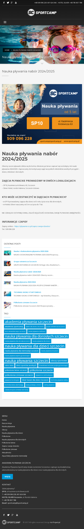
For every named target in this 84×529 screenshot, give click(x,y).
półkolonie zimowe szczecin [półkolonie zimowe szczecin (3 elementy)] (19, 375)
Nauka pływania (8, 426)
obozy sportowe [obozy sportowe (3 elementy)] (59, 360)
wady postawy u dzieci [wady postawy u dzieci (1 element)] (33, 385)
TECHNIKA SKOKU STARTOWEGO (27, 292)
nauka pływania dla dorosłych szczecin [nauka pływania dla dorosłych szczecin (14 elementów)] (36, 336)
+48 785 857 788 (76, 2)
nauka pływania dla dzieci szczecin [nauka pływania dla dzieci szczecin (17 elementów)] (34, 346)
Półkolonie (6, 436)
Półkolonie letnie (8, 442)
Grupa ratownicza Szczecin (25, 261)
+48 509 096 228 (40, 2)
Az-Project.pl (55, 522)
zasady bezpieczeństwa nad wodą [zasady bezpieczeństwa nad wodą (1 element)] (16, 390)
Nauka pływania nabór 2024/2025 (27, 272)
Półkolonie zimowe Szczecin (25, 302)
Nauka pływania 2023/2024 (25, 282)
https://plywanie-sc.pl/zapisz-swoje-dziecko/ (32, 226)
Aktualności (6, 452)
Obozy (4, 429)
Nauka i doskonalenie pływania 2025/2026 (31, 251)
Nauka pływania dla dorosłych (14, 439)
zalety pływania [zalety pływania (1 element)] (49, 385)
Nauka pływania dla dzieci (12, 433)
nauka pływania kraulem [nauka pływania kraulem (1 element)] (49, 351)
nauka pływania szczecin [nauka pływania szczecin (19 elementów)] (26, 360)
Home (7, 50)
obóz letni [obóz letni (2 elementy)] (9, 365)
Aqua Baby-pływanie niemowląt (14, 456)
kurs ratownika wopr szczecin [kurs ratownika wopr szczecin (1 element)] (15, 331)
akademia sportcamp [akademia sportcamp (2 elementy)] (14, 326)
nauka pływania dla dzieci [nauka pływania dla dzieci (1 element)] (41, 341)
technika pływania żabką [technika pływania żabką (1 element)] (59, 380)
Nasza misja (7, 423)
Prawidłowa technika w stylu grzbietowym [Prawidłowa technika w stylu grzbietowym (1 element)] (53, 365)
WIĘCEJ (7, 476)
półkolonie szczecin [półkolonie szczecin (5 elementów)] (41, 370)
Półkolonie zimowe (9, 449)
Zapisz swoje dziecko (10, 446)
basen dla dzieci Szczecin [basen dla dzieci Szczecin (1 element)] (35, 326)
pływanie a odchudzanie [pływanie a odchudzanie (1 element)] (44, 375)
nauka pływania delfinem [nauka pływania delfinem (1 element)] (36, 331)
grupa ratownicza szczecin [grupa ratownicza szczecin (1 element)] (55, 326)
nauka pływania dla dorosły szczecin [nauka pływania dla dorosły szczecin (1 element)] (17, 341)
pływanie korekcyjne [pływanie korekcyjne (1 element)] (12, 380)
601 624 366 (51, 2)
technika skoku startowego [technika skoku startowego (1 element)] (14, 385)
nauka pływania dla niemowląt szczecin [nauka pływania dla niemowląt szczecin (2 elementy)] (21, 351)
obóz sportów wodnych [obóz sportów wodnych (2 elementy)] (26, 365)
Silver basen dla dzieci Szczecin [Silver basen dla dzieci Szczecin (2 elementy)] (35, 380)
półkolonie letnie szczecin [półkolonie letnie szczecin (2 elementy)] (16, 370)
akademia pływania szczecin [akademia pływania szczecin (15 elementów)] (28, 322)
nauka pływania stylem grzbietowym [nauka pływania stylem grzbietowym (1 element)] (17, 356)
